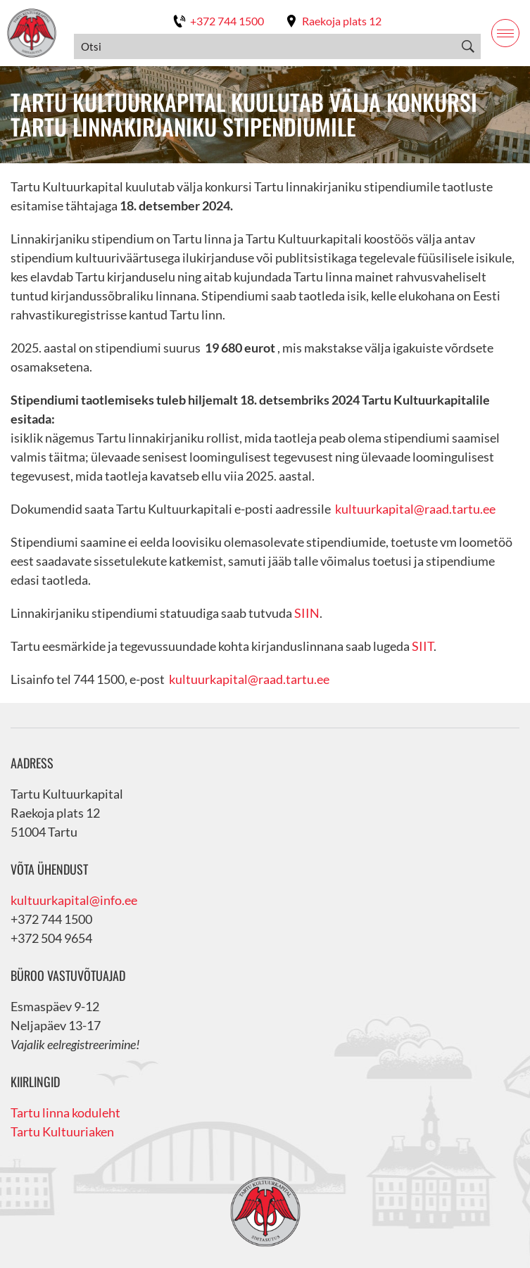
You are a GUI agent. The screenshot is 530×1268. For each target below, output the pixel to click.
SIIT (423, 646)
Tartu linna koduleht (65, 1112)
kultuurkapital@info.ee (74, 900)
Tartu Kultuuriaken (62, 1131)
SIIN (307, 613)
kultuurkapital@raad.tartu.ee (415, 508)
